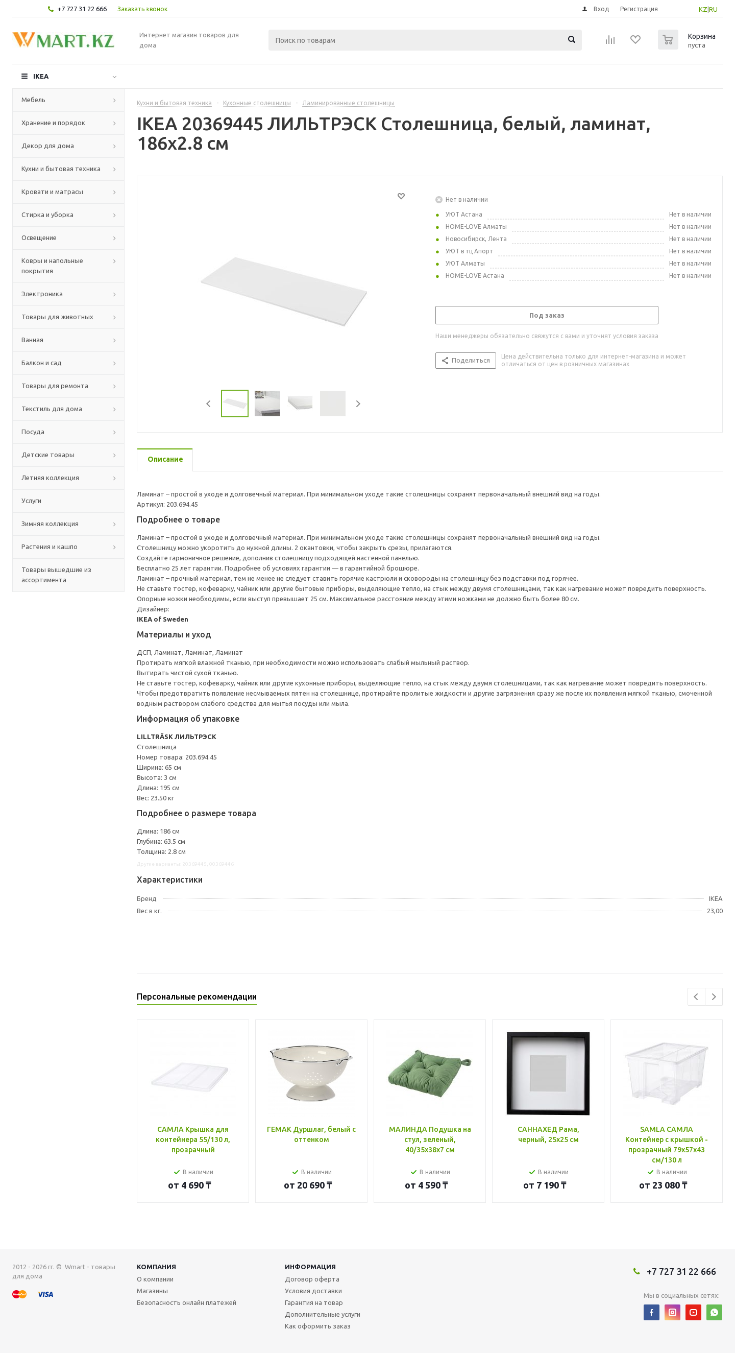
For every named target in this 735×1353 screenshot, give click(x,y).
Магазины (152, 1290)
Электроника (42, 293)
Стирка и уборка (47, 214)
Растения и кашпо (49, 546)
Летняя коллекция (50, 477)
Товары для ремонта (54, 385)
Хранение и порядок (53, 122)
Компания (156, 1266)
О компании (155, 1279)
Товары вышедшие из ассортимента (56, 574)
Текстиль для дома (51, 408)
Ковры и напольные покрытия (52, 265)
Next (358, 403)
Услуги (31, 500)
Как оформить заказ (318, 1326)
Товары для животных (57, 316)
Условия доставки (313, 1290)
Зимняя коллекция (50, 523)
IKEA (40, 76)
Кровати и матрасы (52, 191)
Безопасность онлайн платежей (186, 1302)
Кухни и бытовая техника (61, 168)
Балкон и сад (41, 362)
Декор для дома (47, 145)
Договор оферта (312, 1279)
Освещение (39, 237)
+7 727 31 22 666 (82, 8)
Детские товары (48, 454)
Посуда (32, 431)
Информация (310, 1266)
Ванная (32, 339)
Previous (209, 403)
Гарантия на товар (314, 1302)
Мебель (33, 99)
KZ (703, 9)
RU (713, 9)
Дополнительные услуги (322, 1314)
